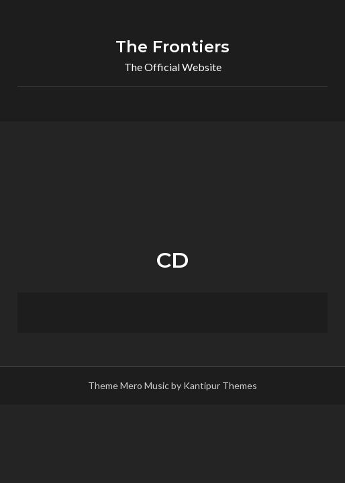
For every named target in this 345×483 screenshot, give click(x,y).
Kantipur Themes (220, 385)
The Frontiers (172, 46)
